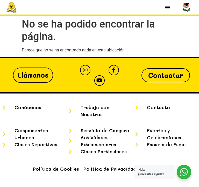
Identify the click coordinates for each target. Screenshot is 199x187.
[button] (167, 7)
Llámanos (33, 75)
